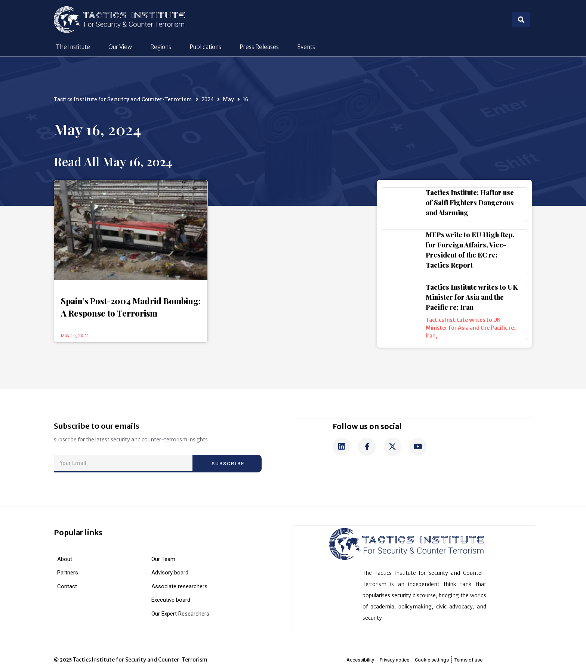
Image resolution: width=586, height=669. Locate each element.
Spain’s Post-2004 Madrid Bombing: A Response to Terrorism (131, 307)
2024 (207, 99)
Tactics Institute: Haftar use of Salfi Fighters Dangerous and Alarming (470, 202)
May (228, 99)
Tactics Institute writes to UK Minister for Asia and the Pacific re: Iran (472, 297)
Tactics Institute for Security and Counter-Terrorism (123, 99)
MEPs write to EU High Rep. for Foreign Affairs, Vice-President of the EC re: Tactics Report (470, 249)
